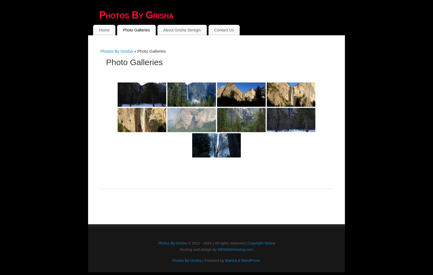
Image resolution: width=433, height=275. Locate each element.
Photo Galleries (136, 30)
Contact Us (224, 30)
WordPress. (251, 260)
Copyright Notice (261, 243)
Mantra (231, 260)
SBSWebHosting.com (236, 249)
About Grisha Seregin (182, 30)
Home (104, 30)
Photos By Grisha (136, 15)
